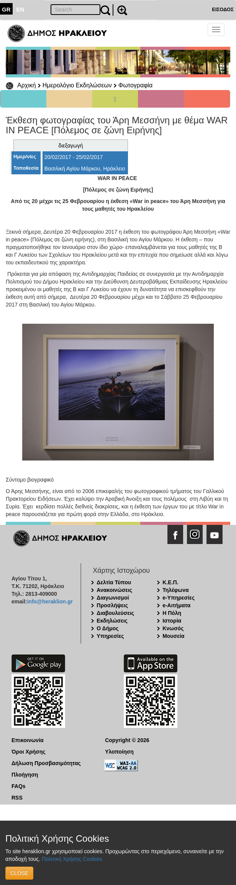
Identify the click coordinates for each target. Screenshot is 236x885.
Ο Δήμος (107, 628)
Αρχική (26, 85)
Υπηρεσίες (110, 636)
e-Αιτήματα (176, 605)
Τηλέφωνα (175, 590)
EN (20, 9)
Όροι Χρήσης (28, 752)
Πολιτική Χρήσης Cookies (72, 859)
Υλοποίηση (119, 752)
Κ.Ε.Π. (170, 582)
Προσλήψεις (112, 605)
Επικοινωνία (27, 740)
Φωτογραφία (135, 85)
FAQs (18, 786)
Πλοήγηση (24, 775)
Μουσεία (173, 636)
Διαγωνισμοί (113, 598)
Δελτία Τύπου (114, 582)
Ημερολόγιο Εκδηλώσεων (77, 85)
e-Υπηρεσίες (178, 598)
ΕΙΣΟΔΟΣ (223, 9)
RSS (17, 798)
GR (6, 9)
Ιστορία (171, 621)
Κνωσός (173, 628)
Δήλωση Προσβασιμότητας (46, 763)
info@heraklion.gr (49, 601)
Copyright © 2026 (127, 740)
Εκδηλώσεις (112, 621)
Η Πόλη (171, 613)
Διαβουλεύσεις (115, 613)
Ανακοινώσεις (114, 590)
